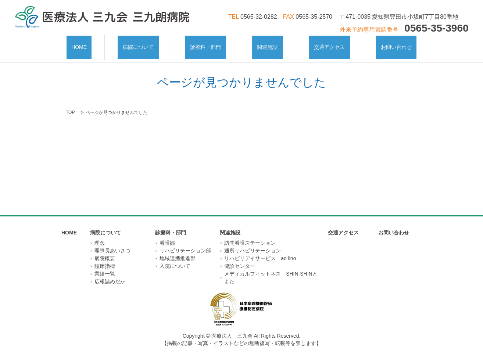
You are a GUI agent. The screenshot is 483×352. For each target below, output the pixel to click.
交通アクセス (325, 43)
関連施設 (266, 43)
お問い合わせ (382, 43)
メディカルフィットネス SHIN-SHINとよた (271, 270)
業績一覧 (104, 266)
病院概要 (104, 251)
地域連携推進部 (178, 251)
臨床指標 (104, 259)
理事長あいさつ (112, 243)
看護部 (167, 235)
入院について (175, 259)
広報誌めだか (109, 274)
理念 (99, 235)
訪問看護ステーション (250, 235)
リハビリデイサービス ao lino (260, 251)
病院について (141, 43)
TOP (70, 105)
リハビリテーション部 (185, 243)
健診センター (239, 259)
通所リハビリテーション (252, 243)
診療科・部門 (206, 43)
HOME (92, 43)
